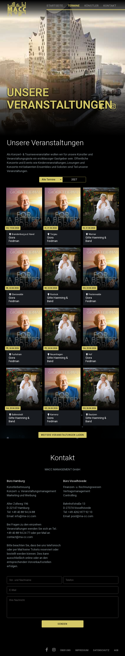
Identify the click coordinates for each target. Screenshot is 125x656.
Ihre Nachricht (17, 600)
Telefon (70, 580)
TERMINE (74, 5)
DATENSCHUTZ (101, 650)
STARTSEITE (54, 5)
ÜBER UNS (65, 650)
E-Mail (12, 590)
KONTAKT (109, 5)
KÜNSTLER (91, 5)
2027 (74, 179)
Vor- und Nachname (20, 580)
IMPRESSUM (81, 650)
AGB (116, 650)
